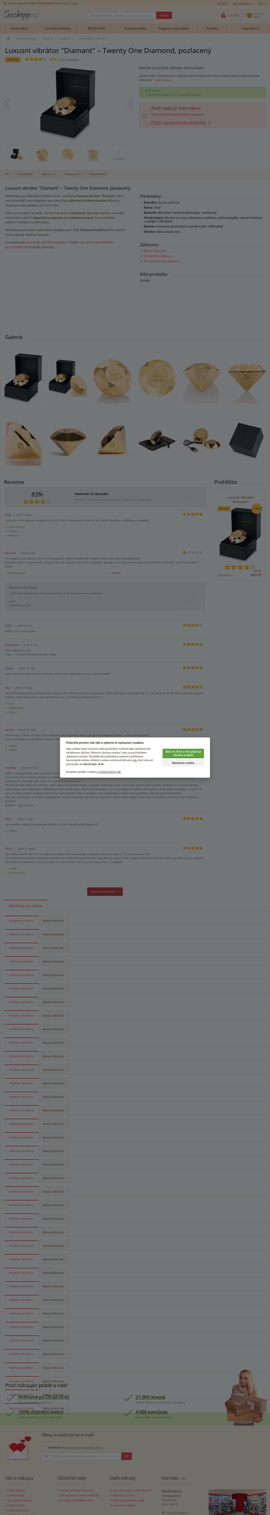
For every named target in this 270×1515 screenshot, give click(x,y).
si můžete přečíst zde (109, 771)
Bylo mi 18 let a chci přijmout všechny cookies (183, 753)
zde (135, 760)
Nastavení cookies (183, 763)
